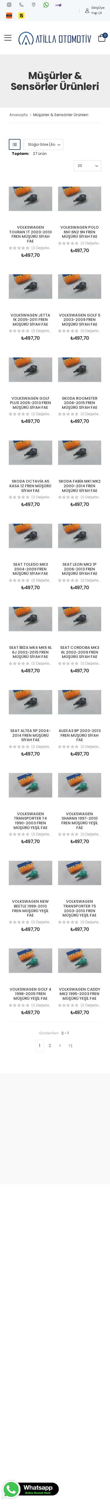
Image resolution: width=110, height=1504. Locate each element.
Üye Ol (101, 10)
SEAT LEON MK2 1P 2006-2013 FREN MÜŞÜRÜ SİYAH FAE (79, 569)
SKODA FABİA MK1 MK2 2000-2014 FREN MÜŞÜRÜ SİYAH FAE (80, 485)
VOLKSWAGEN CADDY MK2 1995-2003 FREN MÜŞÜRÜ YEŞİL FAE (79, 994)
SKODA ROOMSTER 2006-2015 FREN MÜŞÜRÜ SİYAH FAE (79, 403)
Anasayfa (18, 115)
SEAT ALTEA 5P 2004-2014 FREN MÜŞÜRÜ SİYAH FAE (30, 735)
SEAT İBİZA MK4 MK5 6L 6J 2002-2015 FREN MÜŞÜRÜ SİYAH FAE (30, 652)
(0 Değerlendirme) (41, 248)
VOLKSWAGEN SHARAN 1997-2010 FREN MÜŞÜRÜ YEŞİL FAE (79, 820)
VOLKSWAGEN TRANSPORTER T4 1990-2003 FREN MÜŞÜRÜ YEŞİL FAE (30, 820)
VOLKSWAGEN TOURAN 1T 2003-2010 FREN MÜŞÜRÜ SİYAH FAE (30, 234)
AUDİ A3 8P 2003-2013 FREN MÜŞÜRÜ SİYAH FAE (80, 735)
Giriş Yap (91, 10)
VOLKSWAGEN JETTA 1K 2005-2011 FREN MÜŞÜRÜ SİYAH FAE (30, 319)
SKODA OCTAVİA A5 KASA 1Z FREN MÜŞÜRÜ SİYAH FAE (30, 485)
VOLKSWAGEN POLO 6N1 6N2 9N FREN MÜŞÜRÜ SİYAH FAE (79, 232)
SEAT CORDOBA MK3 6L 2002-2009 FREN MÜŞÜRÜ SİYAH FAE (79, 652)
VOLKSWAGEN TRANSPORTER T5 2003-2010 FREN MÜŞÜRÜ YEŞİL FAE (79, 908)
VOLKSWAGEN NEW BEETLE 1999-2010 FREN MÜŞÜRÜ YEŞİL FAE (30, 908)
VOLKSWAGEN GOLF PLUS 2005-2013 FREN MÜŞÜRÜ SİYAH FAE (30, 403)
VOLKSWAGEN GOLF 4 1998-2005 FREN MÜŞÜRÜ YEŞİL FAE (30, 994)
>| (70, 1046)
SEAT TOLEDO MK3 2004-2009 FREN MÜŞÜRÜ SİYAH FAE (30, 569)
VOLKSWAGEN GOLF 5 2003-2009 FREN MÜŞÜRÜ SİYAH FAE (79, 319)
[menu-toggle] (7, 37)
